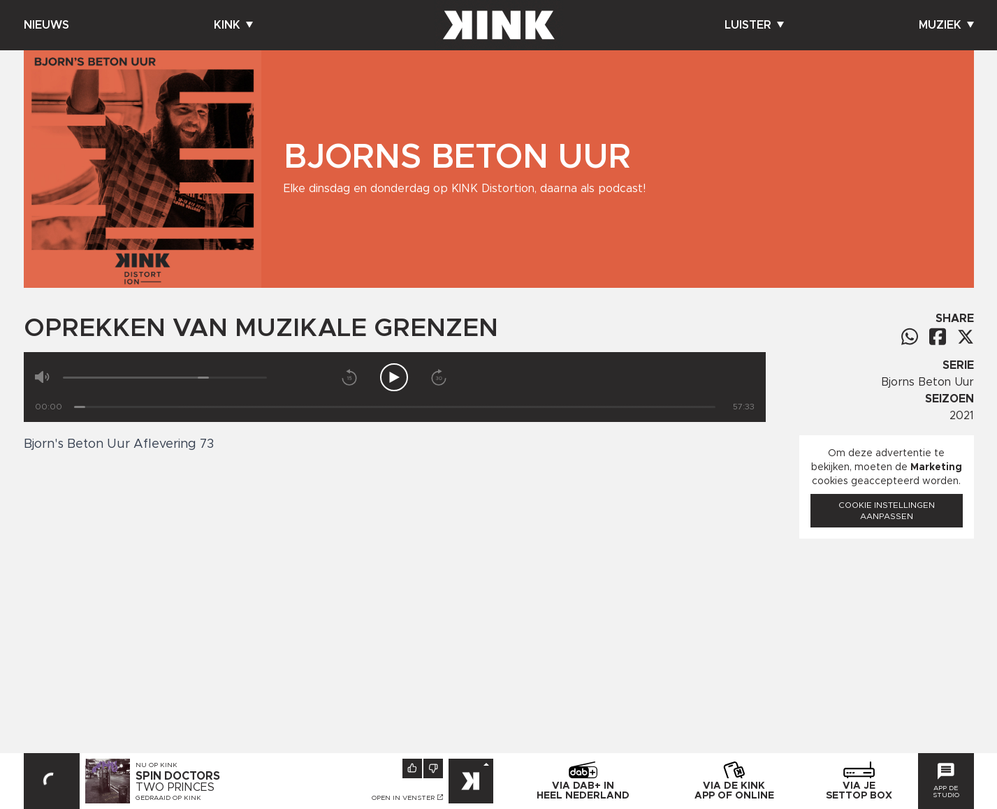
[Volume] (165, 378)
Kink (233, 25)
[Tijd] (394, 407)
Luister (754, 25)
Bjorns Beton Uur (927, 382)
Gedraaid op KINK (168, 797)
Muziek (946, 25)
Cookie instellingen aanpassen (886, 510)
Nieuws (46, 25)
